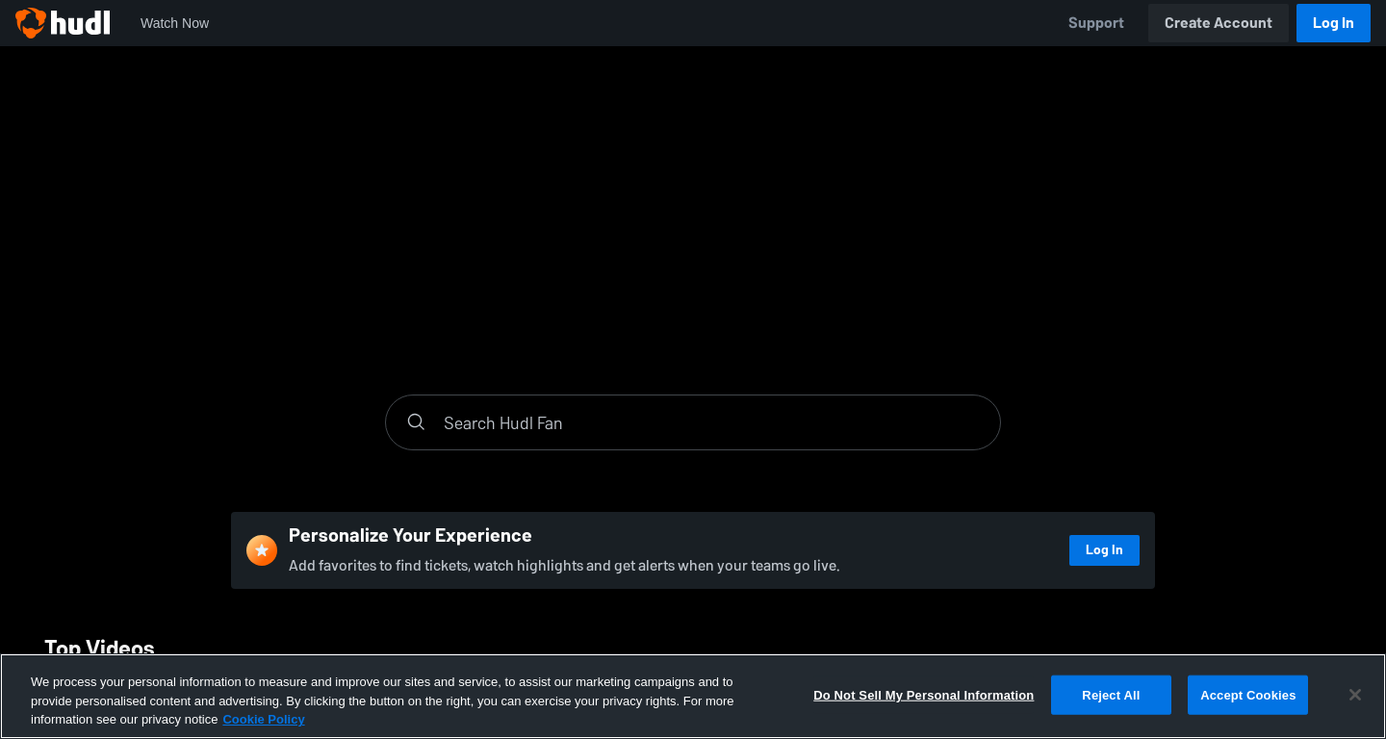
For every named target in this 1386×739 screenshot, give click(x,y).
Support (1096, 23)
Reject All (1111, 694)
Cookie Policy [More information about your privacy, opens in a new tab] (263, 719)
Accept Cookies (1248, 694)
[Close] (1355, 695)
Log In (1333, 23)
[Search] (712, 422)
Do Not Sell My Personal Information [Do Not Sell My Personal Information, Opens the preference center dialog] (923, 694)
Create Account (1218, 23)
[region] (693, 696)
